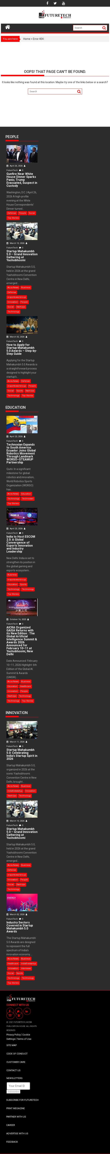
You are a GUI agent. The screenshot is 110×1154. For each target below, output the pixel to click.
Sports (19, 391)
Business (25, 287)
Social (32, 213)
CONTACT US (13, 1070)
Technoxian (27, 498)
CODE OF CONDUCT (17, 1053)
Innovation (13, 302)
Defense (12, 213)
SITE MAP (11, 1045)
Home (26, 38)
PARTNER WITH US (16, 1116)
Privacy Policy (13, 1034)
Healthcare (25, 686)
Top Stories (13, 218)
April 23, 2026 (14, 436)
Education (26, 494)
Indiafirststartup (15, 791)
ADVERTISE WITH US (17, 1133)
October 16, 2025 (16, 619)
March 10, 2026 (15, 243)
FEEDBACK (12, 1141)
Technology (13, 311)
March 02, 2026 (15, 337)
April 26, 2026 (14, 166)
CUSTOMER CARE (15, 1062)
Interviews (26, 968)
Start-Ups (20, 307)
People (22, 213)
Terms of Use (24, 1039)
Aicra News (13, 287)
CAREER (10, 1125)
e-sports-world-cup (17, 297)
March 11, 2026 (15, 742)
